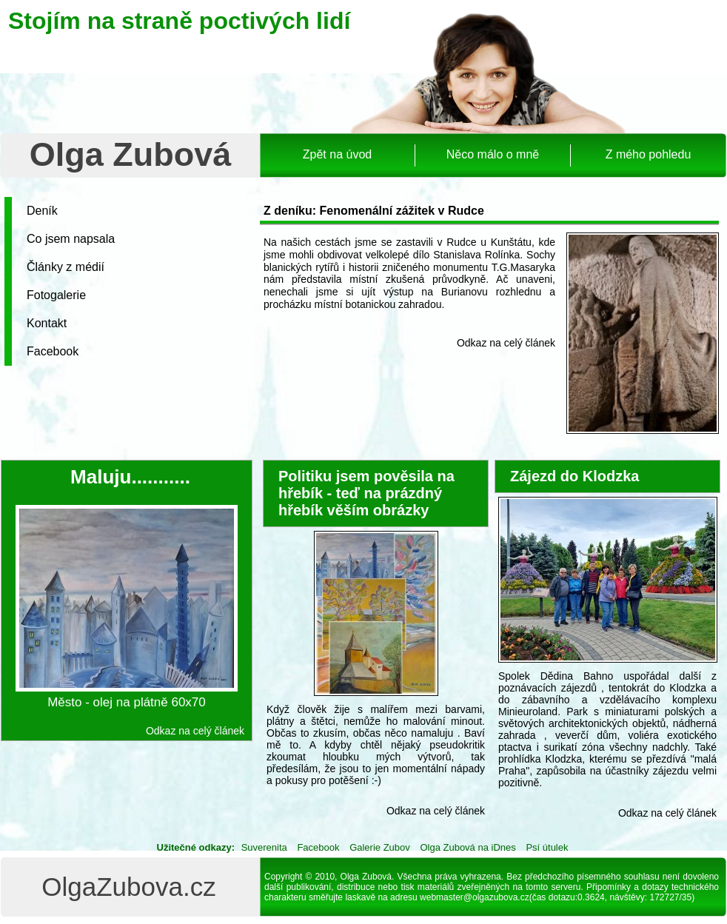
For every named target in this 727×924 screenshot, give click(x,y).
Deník (42, 210)
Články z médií (65, 267)
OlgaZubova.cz (128, 886)
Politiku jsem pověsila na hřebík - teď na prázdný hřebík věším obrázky (366, 493)
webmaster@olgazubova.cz (474, 897)
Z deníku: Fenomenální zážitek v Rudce (374, 210)
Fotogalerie (56, 295)
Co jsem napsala (71, 238)
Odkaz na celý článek (506, 343)
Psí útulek (547, 847)
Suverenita (264, 847)
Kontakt (47, 323)
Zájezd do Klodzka (574, 476)
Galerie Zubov (379, 847)
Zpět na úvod (337, 154)
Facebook (52, 351)
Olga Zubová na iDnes (467, 847)
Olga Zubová (131, 154)
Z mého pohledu (648, 154)
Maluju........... (130, 477)
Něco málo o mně (492, 154)
